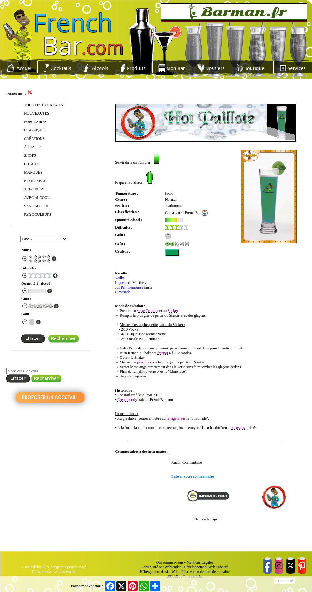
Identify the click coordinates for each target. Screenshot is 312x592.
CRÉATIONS (34, 138)
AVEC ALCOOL (37, 197)
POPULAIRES (35, 122)
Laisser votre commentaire (192, 476)
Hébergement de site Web (159, 572)
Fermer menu (19, 93)
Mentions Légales (200, 562)
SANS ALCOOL (37, 206)
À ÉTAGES (33, 147)
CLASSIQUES (35, 130)
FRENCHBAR (35, 181)
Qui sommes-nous (169, 562)
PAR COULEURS (38, 214)
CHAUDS (31, 164)
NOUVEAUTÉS (36, 113)
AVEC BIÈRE (35, 189)
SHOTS (30, 155)
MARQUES (33, 172)
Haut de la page (206, 519)
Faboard (222, 567)
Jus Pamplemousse (129, 287)
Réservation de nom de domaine (205, 572)
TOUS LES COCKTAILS (43, 105)
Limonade (122, 292)
